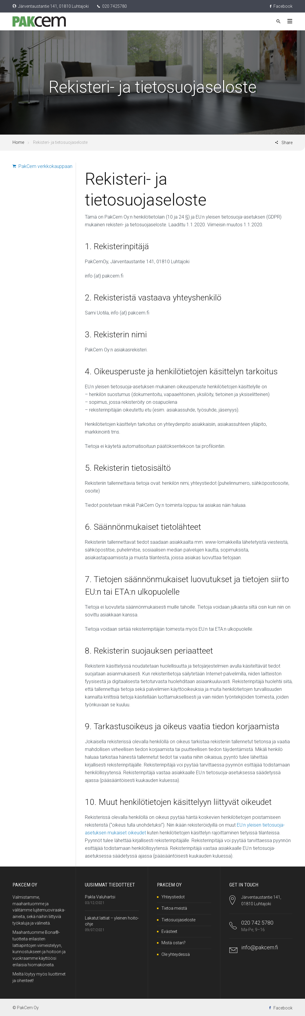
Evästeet (169, 931)
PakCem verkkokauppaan (42, 166)
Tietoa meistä (174, 908)
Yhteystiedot (173, 897)
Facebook (281, 6)
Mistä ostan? (173, 942)
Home (18, 142)
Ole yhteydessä (175, 954)
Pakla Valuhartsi (100, 897)
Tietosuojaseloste (178, 919)
